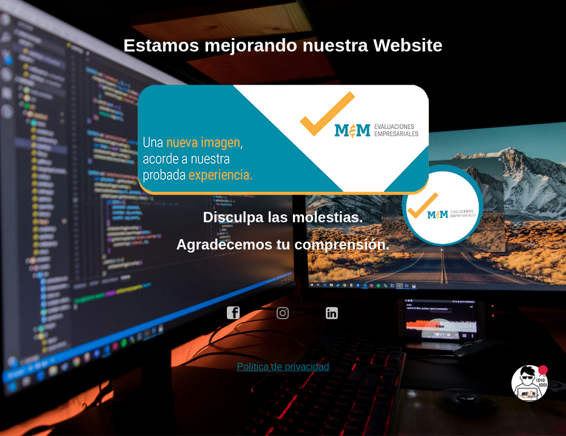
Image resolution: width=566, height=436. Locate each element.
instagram (283, 313)
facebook (233, 313)
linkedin (332, 313)
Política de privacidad (283, 367)
